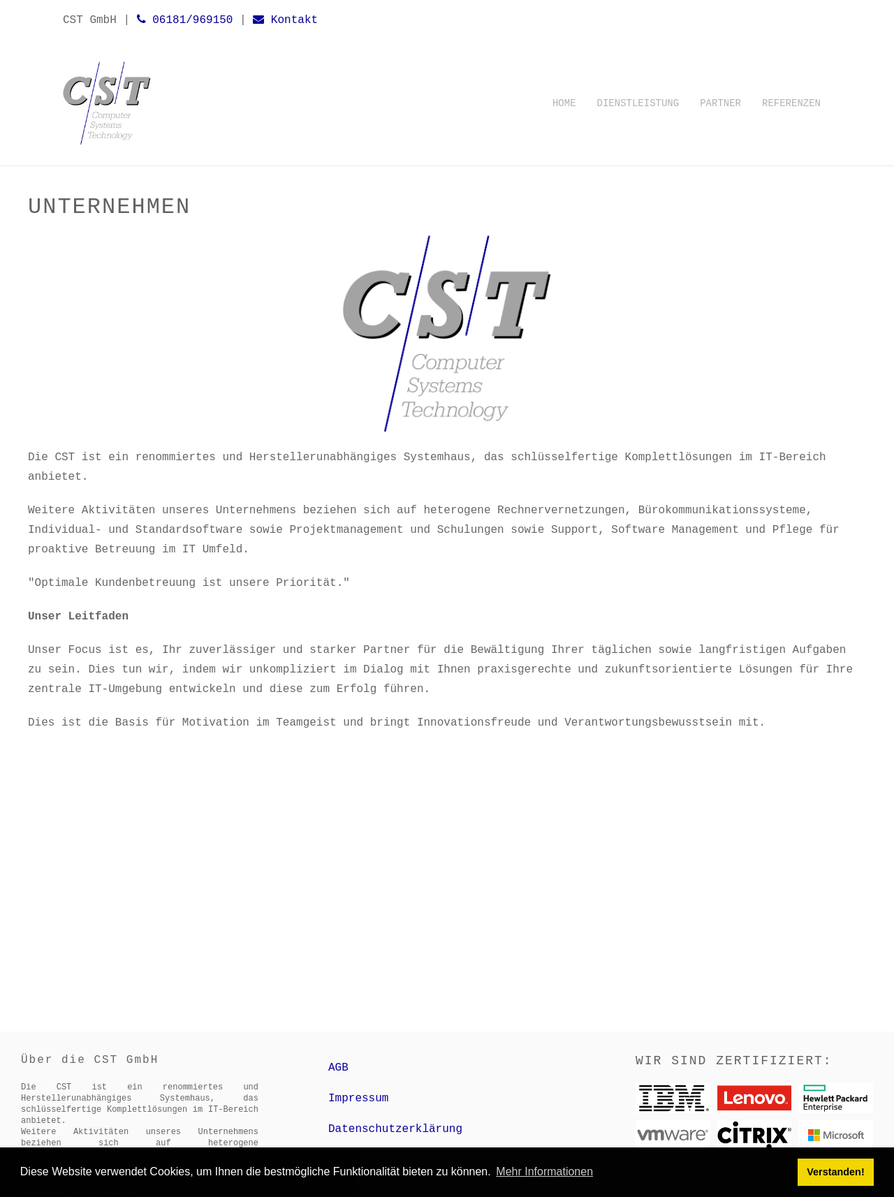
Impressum (358, 1098)
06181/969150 (185, 20)
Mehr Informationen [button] (544, 1171)
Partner (720, 103)
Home (564, 103)
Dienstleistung (638, 103)
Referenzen (791, 103)
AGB (338, 1067)
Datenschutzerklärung (395, 1129)
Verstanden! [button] (835, 1171)
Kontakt (285, 20)
